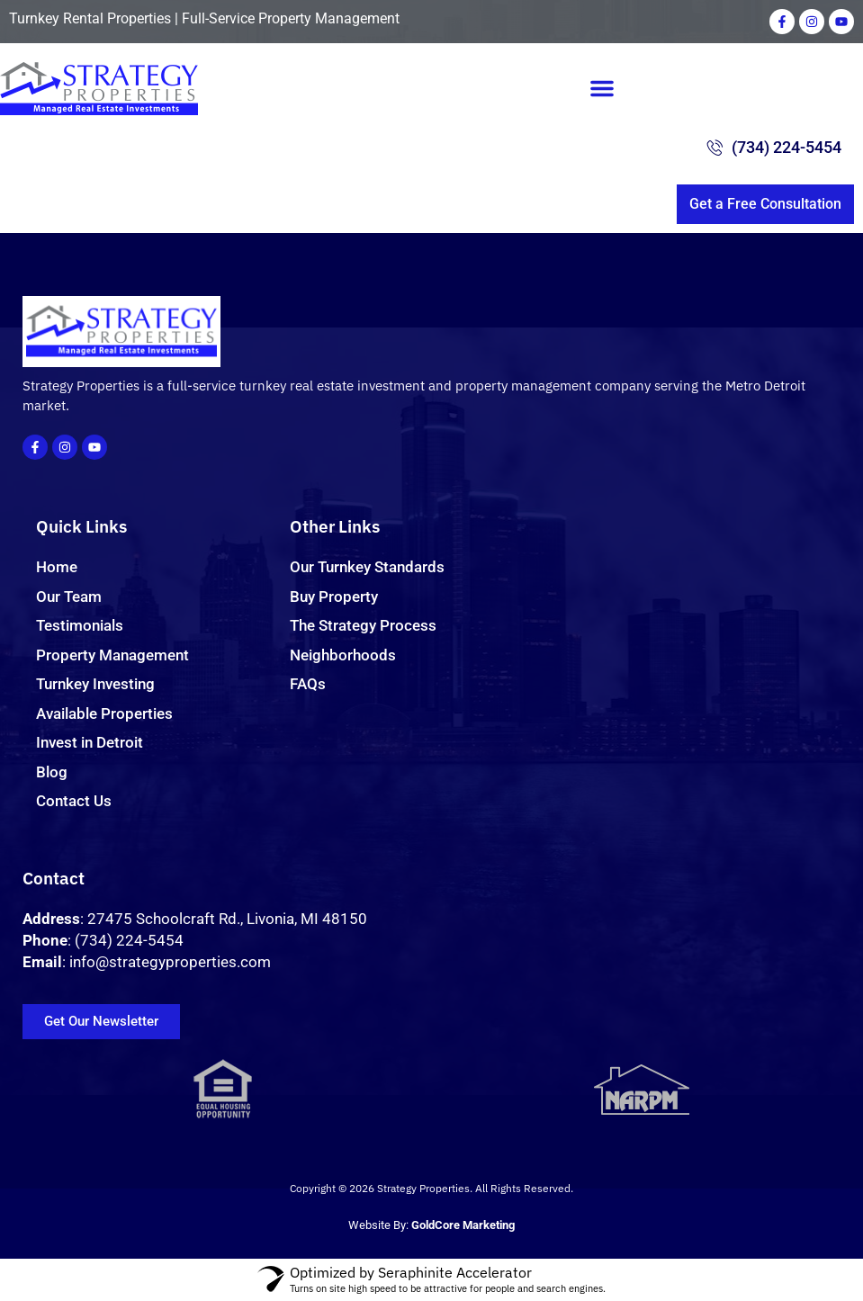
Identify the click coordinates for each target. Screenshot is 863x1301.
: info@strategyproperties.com (146, 962)
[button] (602, 88)
